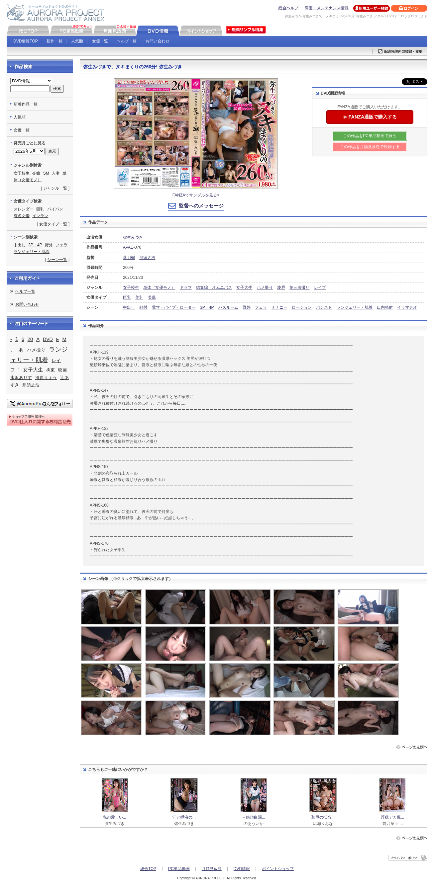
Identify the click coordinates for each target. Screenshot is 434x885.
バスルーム (228, 307)
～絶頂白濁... (253, 817)
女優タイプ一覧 (53, 224)
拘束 (50, 369)
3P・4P (207, 307)
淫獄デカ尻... (392, 817)
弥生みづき (133, 237)
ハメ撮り (265, 287)
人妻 (56, 173)
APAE (128, 247)
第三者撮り (299, 287)
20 (30, 339)
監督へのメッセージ (201, 205)
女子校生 (131, 287)
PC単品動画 (179, 868)
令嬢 (36, 173)
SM (46, 173)
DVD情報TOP (25, 41)
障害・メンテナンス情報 (327, 8)
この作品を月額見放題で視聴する (370, 146)
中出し (129, 307)
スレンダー (24, 209)
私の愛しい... (114, 817)
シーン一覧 (57, 259)
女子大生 (244, 287)
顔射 (143, 307)
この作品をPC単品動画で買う (369, 135)
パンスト (324, 307)
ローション (302, 307)
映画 (62, 369)
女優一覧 (100, 41)
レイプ (320, 287)
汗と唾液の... (184, 817)
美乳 (139, 297)
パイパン (55, 209)
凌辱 (281, 287)
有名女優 (22, 215)
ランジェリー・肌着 (355, 307)
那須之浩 (147, 257)
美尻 (152, 297)
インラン (40, 215)
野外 (247, 307)
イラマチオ (407, 307)
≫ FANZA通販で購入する (370, 117)
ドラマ (186, 287)
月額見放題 (212, 868)
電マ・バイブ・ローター (174, 307)
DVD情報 (242, 868)
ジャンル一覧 (55, 188)
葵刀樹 (129, 257)
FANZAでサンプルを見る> (196, 195)
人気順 (77, 41)
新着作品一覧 (26, 104)
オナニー (279, 307)
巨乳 (127, 297)
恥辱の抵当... (323, 817)
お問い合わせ (157, 41)
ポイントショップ (278, 868)
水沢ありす (21, 377)
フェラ (261, 307)
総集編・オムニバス (214, 287)
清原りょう (46, 377)
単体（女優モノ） (159, 287)
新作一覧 (54, 41)
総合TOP (148, 868)
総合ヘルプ (288, 8)
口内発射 (385, 307)
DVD (48, 339)
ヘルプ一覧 (127, 41)
